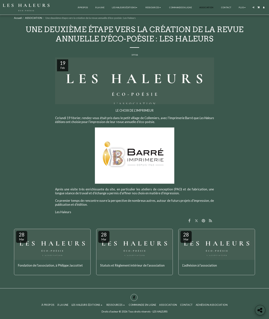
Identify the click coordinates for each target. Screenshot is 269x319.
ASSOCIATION (33, 17)
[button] (125, 7)
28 (21, 236)
